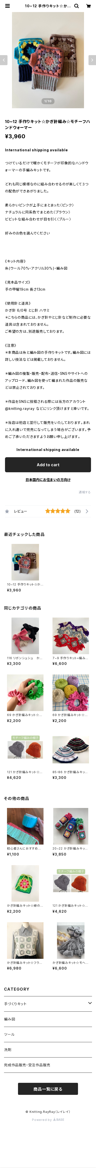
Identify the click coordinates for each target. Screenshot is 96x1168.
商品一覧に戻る (48, 1089)
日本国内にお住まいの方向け (48, 480)
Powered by (48, 1120)
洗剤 (8, 1049)
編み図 (9, 1019)
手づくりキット (15, 1004)
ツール (9, 1034)
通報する (85, 492)
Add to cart (48, 464)
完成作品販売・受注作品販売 (27, 1065)
